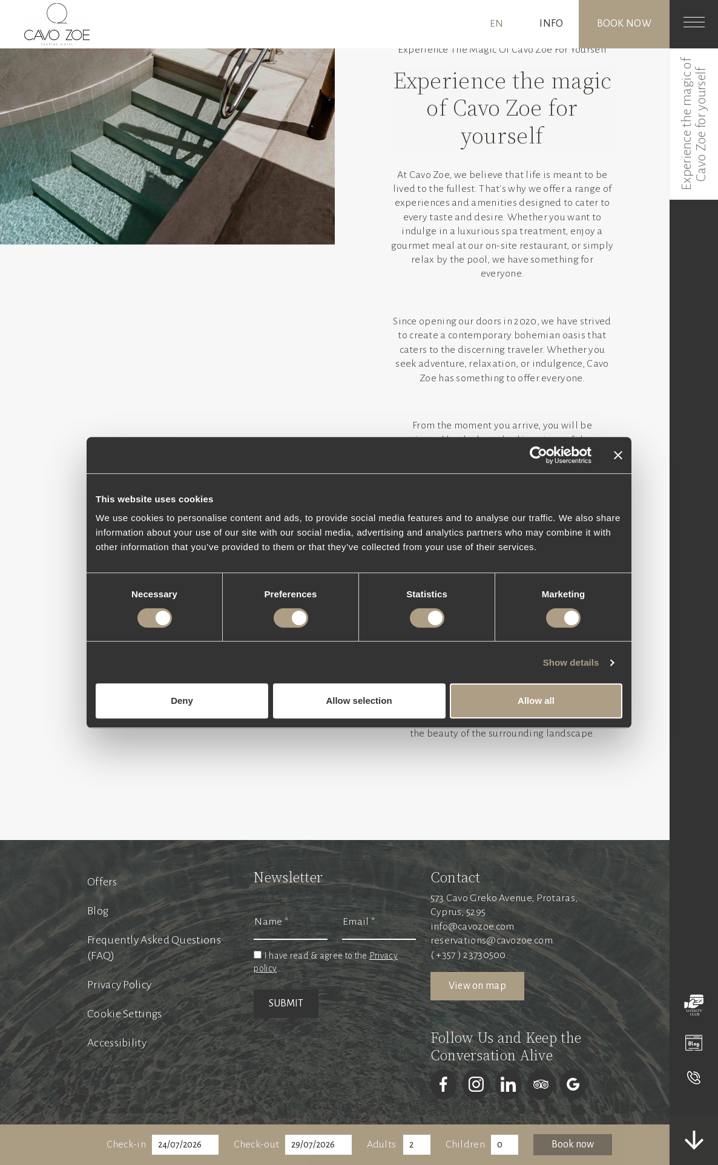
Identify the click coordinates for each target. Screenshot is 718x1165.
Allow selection (359, 700)
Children (465, 1144)
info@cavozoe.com (472, 926)
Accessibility (117, 1043)
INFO (551, 23)
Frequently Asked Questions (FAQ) (154, 948)
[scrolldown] (694, 1140)
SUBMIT (286, 1003)
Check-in (126, 1144)
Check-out (257, 1144)
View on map (477, 985)
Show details (571, 662)
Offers (102, 882)
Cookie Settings (124, 1014)
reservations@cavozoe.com (491, 940)
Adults (382, 1144)
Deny (182, 700)
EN (497, 23)
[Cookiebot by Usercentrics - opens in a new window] (538, 455)
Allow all (536, 700)
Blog (97, 911)
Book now (624, 23)
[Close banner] (618, 455)
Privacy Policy (119, 985)
